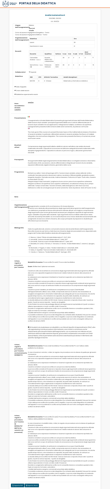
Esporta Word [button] (32, 485)
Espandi (32, 72)
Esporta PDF (17, 485)
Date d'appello (21, 87)
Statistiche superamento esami (27, 94)
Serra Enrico (34, 65)
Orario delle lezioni (22, 91)
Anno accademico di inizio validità (19, 106)
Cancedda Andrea (33, 59)
